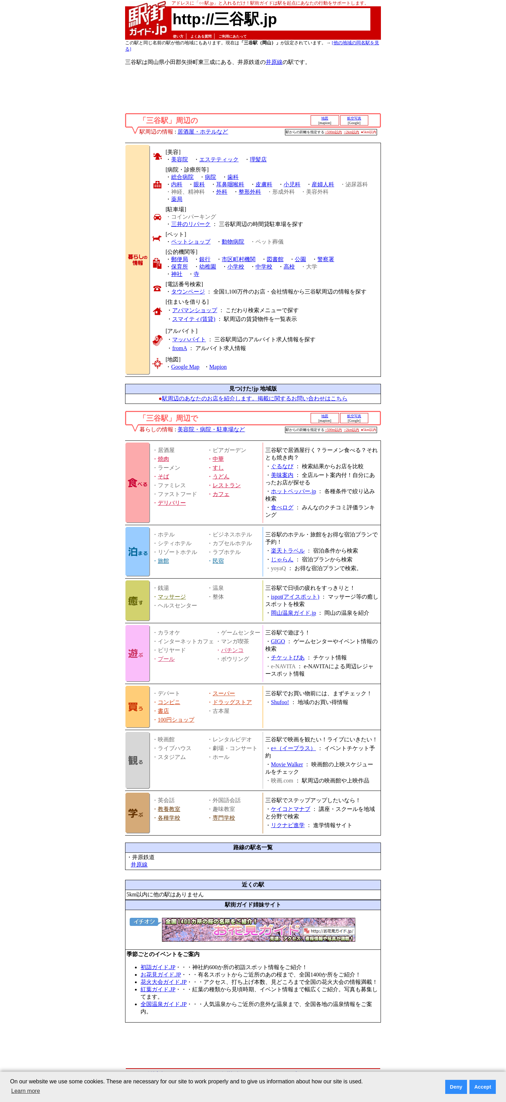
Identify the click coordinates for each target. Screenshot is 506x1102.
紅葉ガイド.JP (158, 989)
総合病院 (182, 177)
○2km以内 (351, 132)
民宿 (218, 561)
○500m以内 (333, 132)
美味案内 (282, 475)
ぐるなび (282, 466)
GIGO (278, 641)
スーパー (224, 693)
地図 (324, 118)
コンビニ (169, 702)
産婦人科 (323, 184)
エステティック (219, 159)
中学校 (263, 267)
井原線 (274, 62)
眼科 (199, 184)
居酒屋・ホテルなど (202, 132)
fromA (179, 348)
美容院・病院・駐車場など (211, 429)
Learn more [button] (25, 1091)
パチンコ (232, 650)
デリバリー (172, 503)
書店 (163, 711)
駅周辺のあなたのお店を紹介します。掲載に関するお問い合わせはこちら (255, 398)
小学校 (235, 267)
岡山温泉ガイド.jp (293, 613)
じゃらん (282, 559)
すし (218, 468)
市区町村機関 (238, 259)
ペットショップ (190, 242)
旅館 (163, 561)
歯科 (233, 177)
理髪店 (258, 159)
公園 (300, 259)
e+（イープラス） (293, 748)
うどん (221, 476)
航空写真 (354, 118)
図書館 (275, 259)
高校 (289, 267)
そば (163, 476)
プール (166, 659)
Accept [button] (482, 1087)
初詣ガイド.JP (158, 967)
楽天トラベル (288, 551)
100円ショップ (176, 720)
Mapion (218, 367)
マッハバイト (189, 339)
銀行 (204, 259)
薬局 (176, 199)
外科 (221, 192)
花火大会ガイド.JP (164, 982)
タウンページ (188, 292)
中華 (218, 459)
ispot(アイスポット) (295, 597)
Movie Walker (287, 764)
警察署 (325, 259)
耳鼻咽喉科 (230, 184)
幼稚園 (207, 267)
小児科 (292, 184)
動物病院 (233, 242)
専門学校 (224, 818)
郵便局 (179, 259)
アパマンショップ (194, 310)
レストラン (227, 485)
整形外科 (250, 192)
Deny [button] (456, 1087)
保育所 (179, 267)
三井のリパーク (190, 224)
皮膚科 (263, 184)
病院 (210, 177)
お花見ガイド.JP (161, 975)
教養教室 (169, 809)
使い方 (178, 36)
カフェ (221, 494)
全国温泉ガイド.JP (164, 1004)
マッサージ (172, 597)
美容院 (179, 159)
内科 (176, 184)
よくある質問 (201, 36)
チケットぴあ (288, 657)
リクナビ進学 (288, 825)
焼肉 (163, 459)
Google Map (185, 367)
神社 (176, 274)
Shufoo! (280, 702)
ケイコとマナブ (290, 809)
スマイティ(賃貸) (193, 319)
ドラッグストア (232, 702)
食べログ (282, 507)
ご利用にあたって (233, 36)
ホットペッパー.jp (293, 491)
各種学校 (169, 818)
